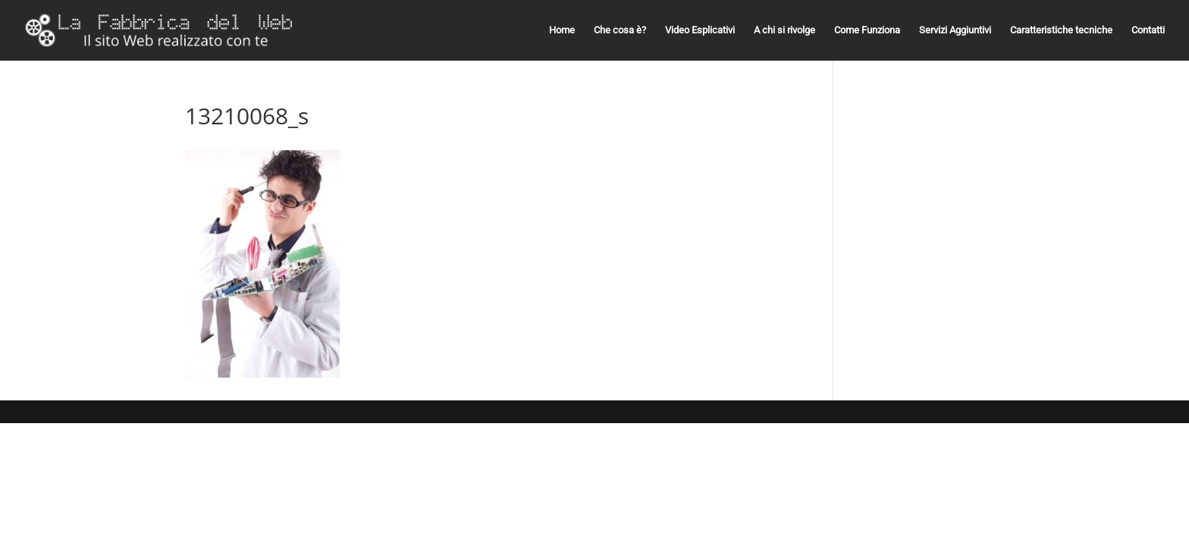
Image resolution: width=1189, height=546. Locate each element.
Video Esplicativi (700, 30)
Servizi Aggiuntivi (955, 30)
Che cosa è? (620, 30)
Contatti (1148, 30)
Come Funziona (867, 30)
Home (562, 30)
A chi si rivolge (784, 30)
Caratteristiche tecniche (1061, 30)
